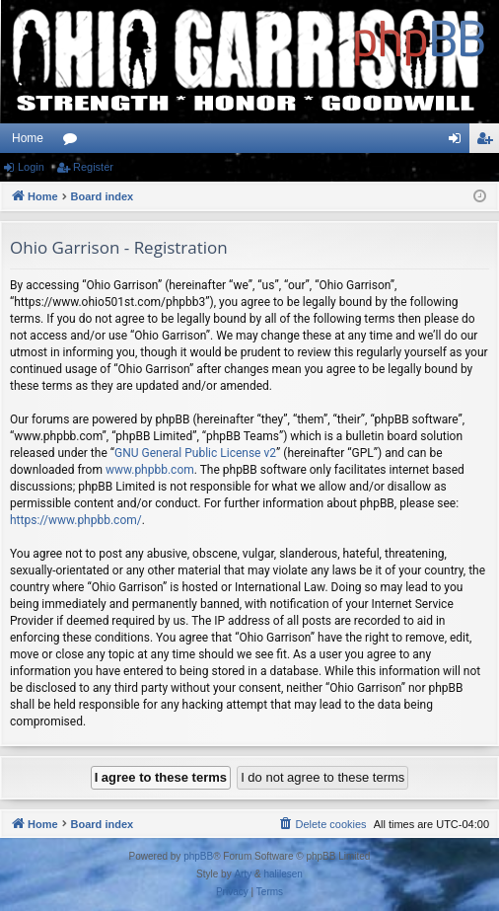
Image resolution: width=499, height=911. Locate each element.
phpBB (198, 856)
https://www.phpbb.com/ (76, 520)
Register (93, 167)
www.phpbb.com (150, 470)
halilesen (282, 874)
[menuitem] (321, 824)
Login (31, 167)
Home (27, 138)
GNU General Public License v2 (195, 453)
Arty (242, 874)
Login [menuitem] (459, 142)
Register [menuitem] (488, 142)
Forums (74, 142)
